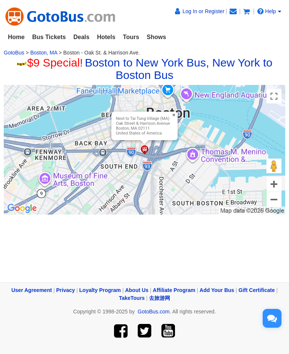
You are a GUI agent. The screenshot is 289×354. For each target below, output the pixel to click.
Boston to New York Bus (145, 62)
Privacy (65, 290)
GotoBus (14, 53)
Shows (156, 37)
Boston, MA (43, 53)
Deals (81, 37)
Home (16, 37)
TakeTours (132, 298)
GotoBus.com (154, 312)
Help (269, 11)
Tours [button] (131, 37)
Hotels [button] (106, 37)
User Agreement (31, 290)
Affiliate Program (174, 290)
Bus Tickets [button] (49, 37)
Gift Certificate (257, 290)
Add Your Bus (216, 290)
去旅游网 (159, 298)
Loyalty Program (100, 290)
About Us (136, 290)
